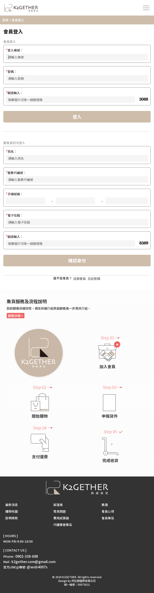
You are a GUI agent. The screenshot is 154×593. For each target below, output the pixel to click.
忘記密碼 (94, 278)
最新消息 (11, 504)
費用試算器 (61, 518)
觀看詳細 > (15, 315)
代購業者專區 (62, 524)
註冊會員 (79, 278)
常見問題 (59, 511)
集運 (105, 504)
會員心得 (108, 511)
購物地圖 (11, 511)
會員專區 (108, 518)
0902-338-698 (26, 556)
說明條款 (11, 518)
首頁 (5, 20)
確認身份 (77, 260)
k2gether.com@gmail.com (34, 561)
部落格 (58, 504)
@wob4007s (37, 566)
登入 (77, 116)
